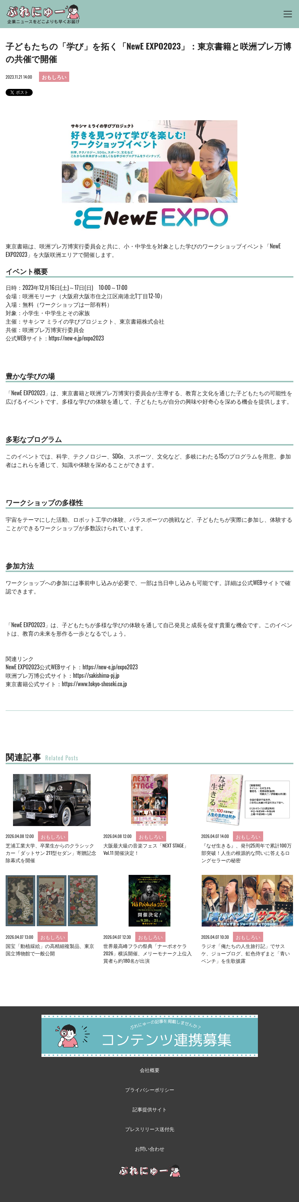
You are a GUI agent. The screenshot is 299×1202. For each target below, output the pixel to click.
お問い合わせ (149, 1148)
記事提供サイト (149, 1109)
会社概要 (150, 1069)
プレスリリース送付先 (149, 1128)
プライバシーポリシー (149, 1089)
